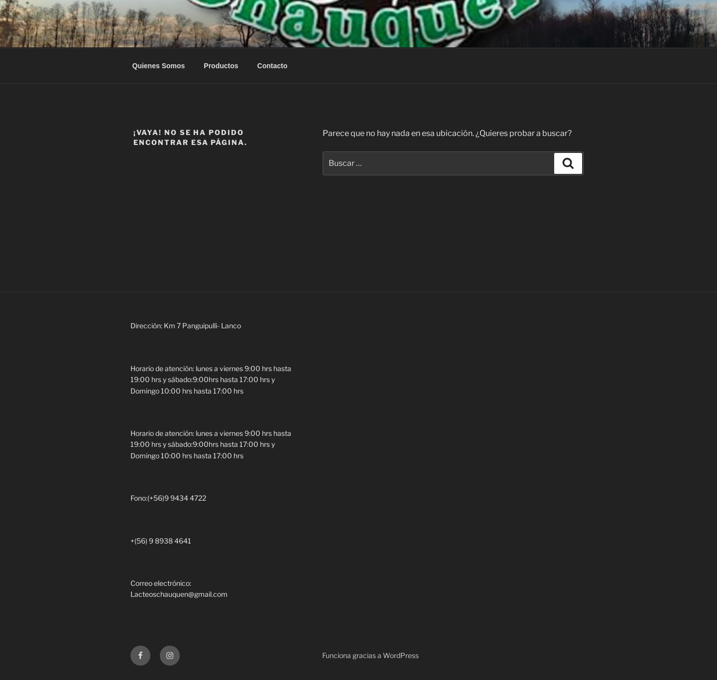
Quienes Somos (158, 66)
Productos (221, 66)
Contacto (272, 66)
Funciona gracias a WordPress (370, 655)
